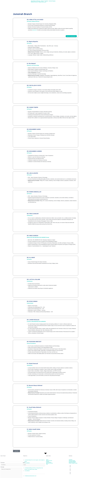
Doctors (38, 1)
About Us (35, 1)
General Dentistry (72, 462)
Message (2, 467)
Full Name (3, 462)
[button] (39, 1)
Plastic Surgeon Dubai (73, 463)
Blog (47, 464)
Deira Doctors (48, 462)
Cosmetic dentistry (72, 461)
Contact (47, 461)
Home (32, 1)
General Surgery (52, 1)
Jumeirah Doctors (49, 463)
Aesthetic (46, 1)
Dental (42, 1)
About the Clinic (49, 460)
